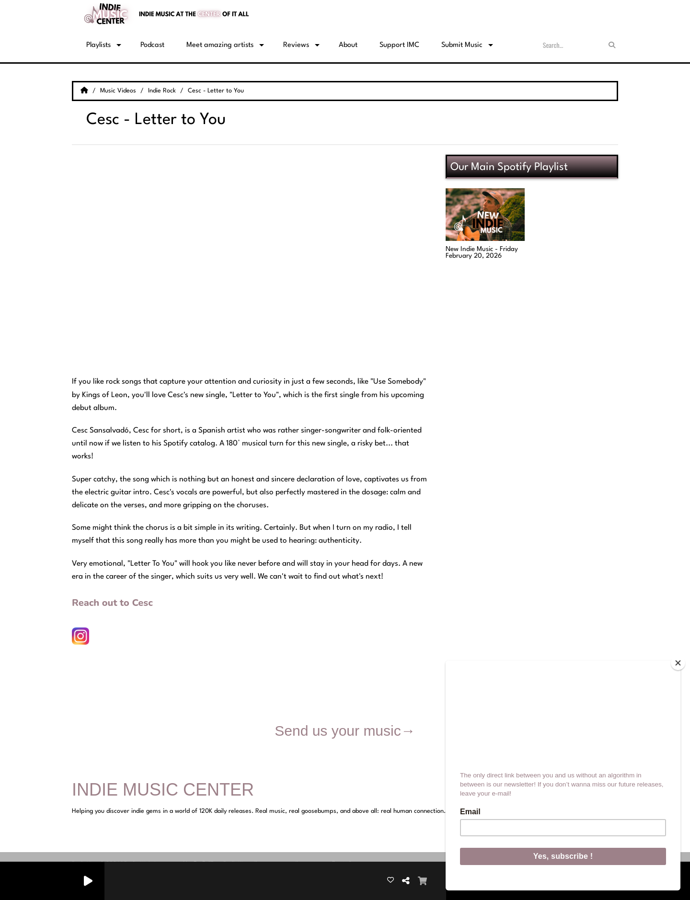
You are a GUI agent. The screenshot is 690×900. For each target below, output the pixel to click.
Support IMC (399, 45)
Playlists (98, 45)
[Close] (678, 663)
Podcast (152, 45)
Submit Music (462, 45)
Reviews (296, 45)
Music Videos (119, 91)
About (348, 45)
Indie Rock (163, 91)
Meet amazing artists (219, 45)
